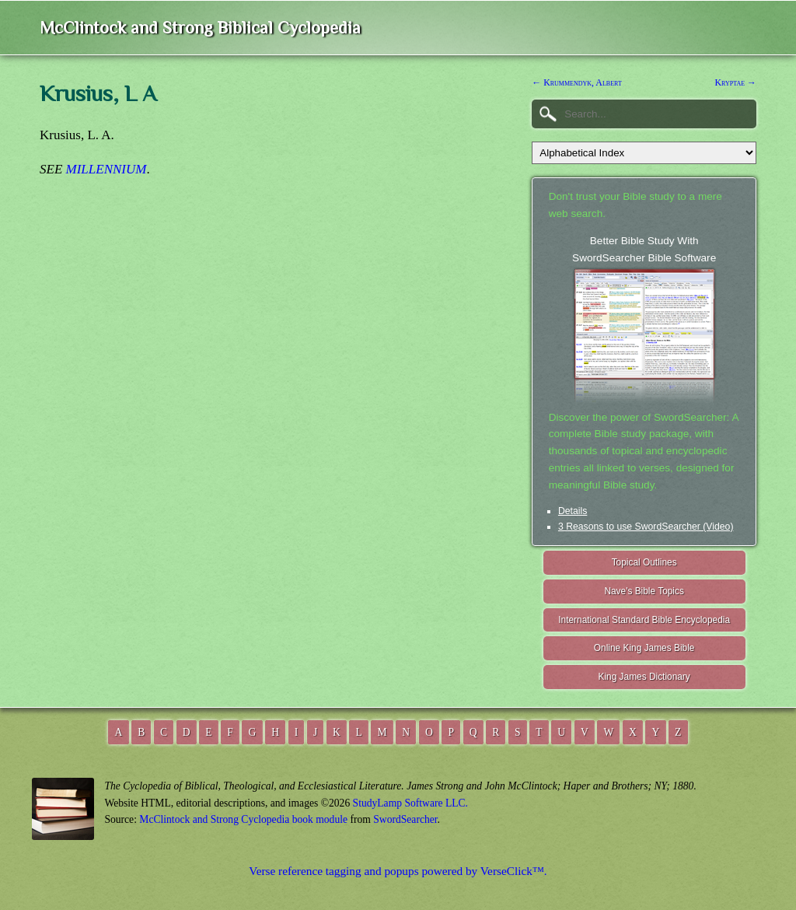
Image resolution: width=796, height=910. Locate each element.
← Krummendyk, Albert (577, 82)
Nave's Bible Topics (644, 591)
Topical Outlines (644, 562)
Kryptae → (735, 82)
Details (572, 511)
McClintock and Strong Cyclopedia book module (243, 819)
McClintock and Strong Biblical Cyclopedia (200, 27)
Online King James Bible (644, 647)
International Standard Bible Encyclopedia (644, 619)
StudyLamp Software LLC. (410, 803)
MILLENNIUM (106, 169)
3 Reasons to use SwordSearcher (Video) (646, 526)
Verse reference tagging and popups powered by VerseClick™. (397, 870)
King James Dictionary (644, 676)
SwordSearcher (405, 819)
